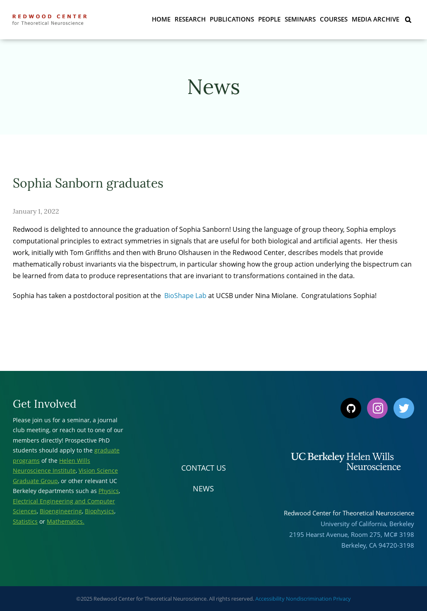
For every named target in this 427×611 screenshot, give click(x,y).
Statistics (25, 521)
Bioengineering (61, 511)
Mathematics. (65, 521)
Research (190, 19)
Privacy (342, 598)
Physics (108, 491)
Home (161, 19)
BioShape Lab (185, 295)
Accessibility (270, 598)
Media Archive (375, 19)
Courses (334, 19)
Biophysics (99, 511)
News (203, 488)
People (269, 19)
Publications (232, 19)
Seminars (300, 19)
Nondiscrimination (309, 598)
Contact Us (203, 468)
